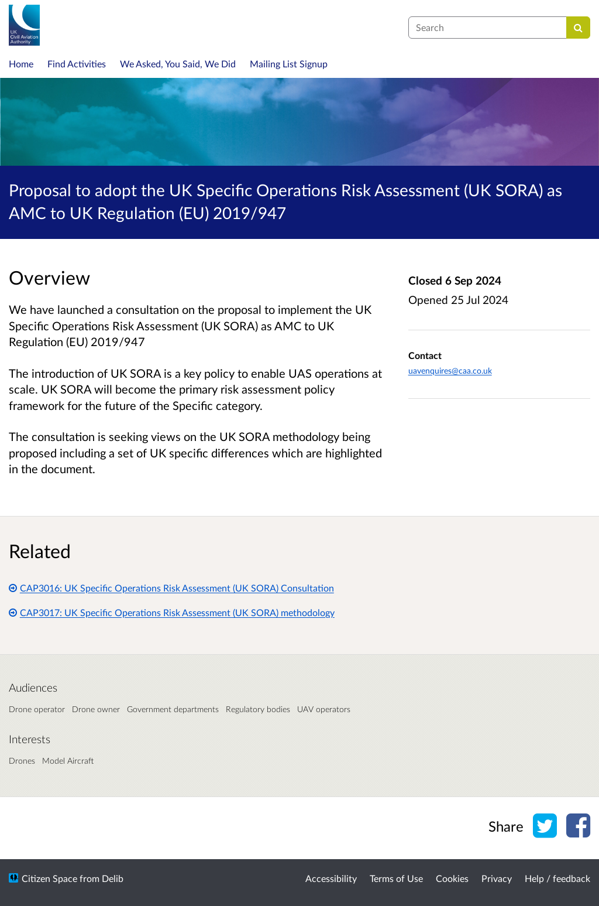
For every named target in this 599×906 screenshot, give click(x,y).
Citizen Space (49, 878)
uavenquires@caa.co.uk (450, 370)
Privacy (496, 878)
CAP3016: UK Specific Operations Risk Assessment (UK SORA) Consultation (171, 587)
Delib (112, 878)
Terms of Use (396, 878)
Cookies (452, 878)
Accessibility (331, 878)
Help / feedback (557, 878)
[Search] (578, 27)
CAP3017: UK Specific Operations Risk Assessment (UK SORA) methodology (172, 612)
